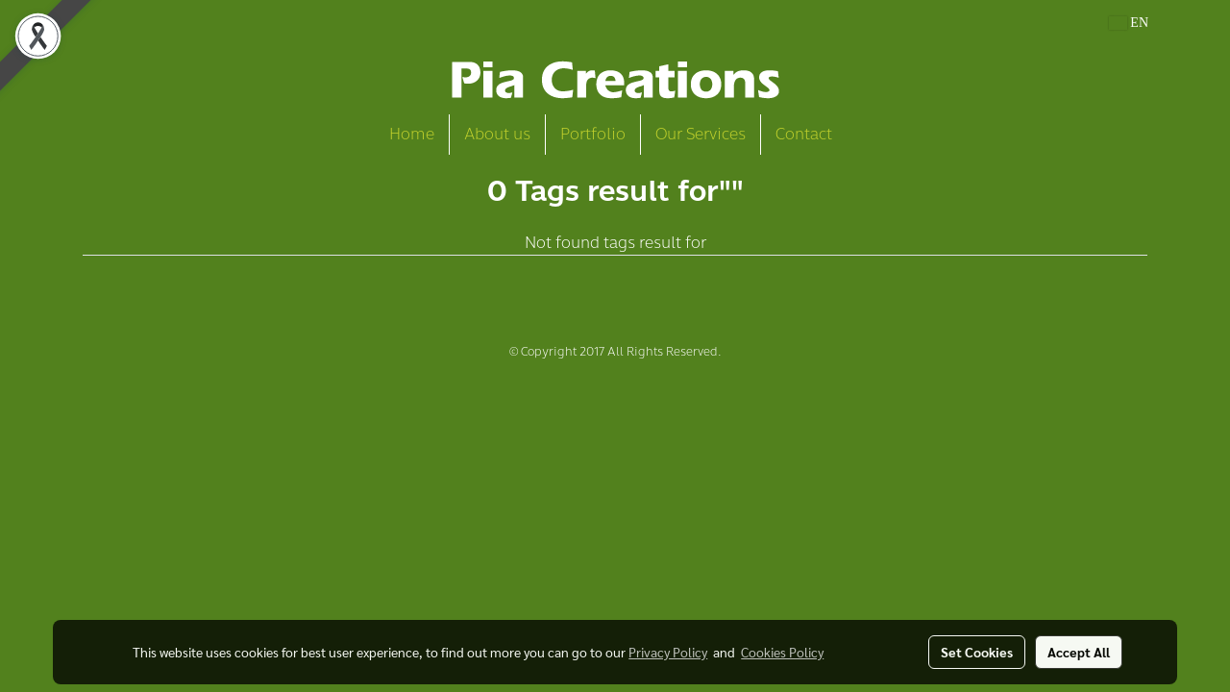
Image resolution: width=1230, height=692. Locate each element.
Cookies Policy (782, 651)
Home (411, 134)
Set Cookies (977, 651)
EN (1128, 22)
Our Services (700, 134)
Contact (803, 134)
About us (497, 134)
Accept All (1078, 651)
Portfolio (593, 134)
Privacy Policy (667, 651)
